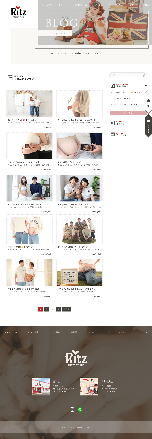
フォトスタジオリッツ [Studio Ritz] (70, 53)
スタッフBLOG (11, 332)
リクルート (92, 332)
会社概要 (74, 332)
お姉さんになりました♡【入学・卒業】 (127, 104)
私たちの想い (47, 5)
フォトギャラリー (116, 5)
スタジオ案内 (54, 332)
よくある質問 (33, 332)
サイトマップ (142, 332)
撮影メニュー (64, 5)
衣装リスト (134, 5)
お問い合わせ (148, 127)
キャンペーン (98, 5)
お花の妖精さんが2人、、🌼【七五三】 (126, 92)
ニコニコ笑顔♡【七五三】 (121, 99)
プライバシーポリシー (117, 332)
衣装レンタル (81, 5)
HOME (51, 53)
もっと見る (128, 113)
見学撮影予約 (148, 103)
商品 (147, 5)
